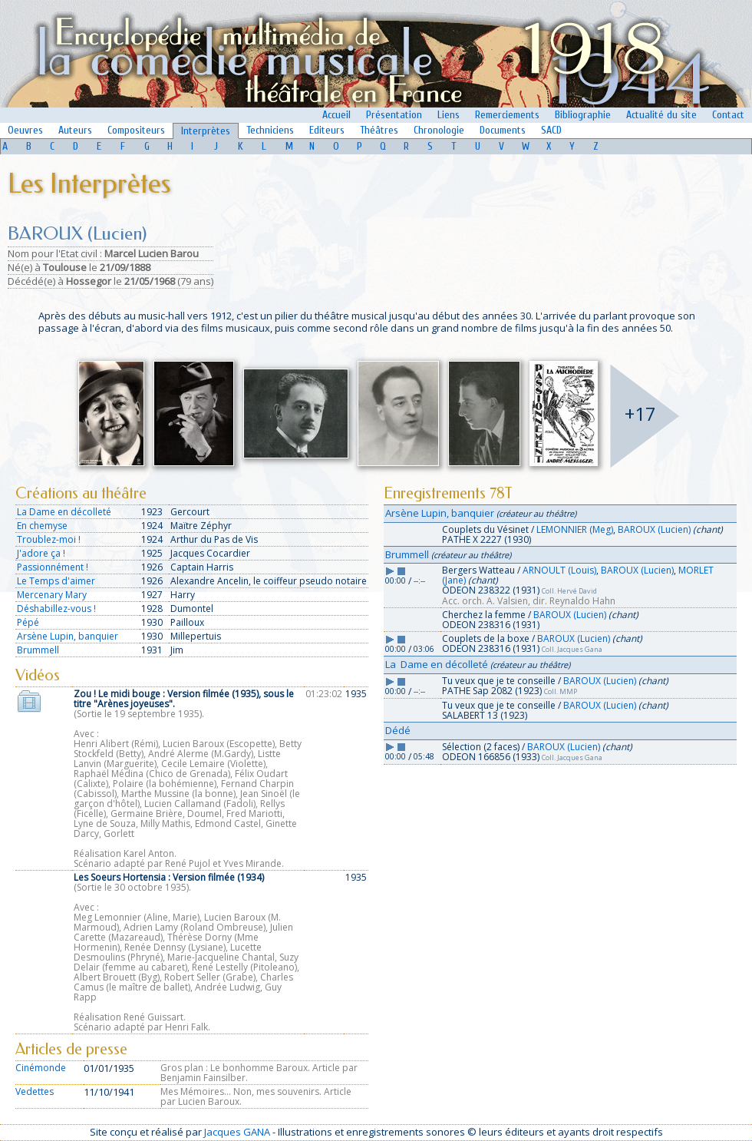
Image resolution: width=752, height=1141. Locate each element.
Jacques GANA (237, 1132)
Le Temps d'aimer (56, 580)
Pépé (28, 622)
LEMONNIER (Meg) (574, 529)
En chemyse (42, 525)
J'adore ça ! (41, 553)
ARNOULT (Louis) (559, 570)
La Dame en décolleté (64, 511)
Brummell (38, 649)
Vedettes (34, 1091)
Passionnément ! (52, 567)
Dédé (398, 730)
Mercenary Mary (52, 594)
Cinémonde (40, 1067)
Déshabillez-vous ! (56, 608)
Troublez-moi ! (49, 539)
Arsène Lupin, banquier (67, 636)
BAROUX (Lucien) (654, 529)
